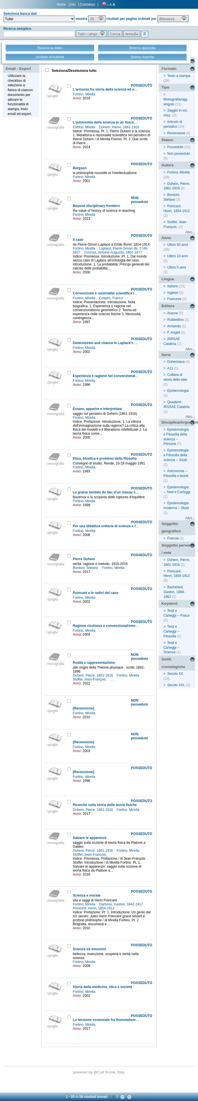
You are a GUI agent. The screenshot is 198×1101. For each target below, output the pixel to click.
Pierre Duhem (84, 559)
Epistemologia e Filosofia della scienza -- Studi (176, 455)
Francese (174, 299)
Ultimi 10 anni (177, 256)
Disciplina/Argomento (178, 422)
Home (61, 5)
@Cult (99, 1072)
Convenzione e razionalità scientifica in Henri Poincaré (117, 293)
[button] (97, 18)
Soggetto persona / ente (177, 549)
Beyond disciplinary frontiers (96, 206)
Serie (166, 355)
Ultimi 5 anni (176, 267)
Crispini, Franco (111, 298)
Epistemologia (178, 391)
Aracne (172, 313)
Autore (167, 165)
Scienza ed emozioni (89, 949)
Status (167, 140)
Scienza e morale (86, 895)
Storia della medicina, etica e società (102, 987)
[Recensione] (83, 708)
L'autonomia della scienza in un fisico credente (111, 122)
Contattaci (87, 5)
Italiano (172, 286)
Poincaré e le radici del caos (96, 593)
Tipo (165, 87)
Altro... (190, 232)
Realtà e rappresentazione (94, 663)
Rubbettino (175, 320)
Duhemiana (176, 362)
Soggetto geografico (171, 527)
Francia (173, 538)
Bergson (80, 168)
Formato (168, 68)
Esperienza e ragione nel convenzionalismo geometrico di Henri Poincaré (132, 376)
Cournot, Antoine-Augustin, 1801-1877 (113, 252)
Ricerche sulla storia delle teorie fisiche (105, 805)
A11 (170, 368)
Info (73, 5)
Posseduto (175, 147)
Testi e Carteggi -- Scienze (171, 647)
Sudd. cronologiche (173, 663)
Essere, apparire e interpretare (97, 409)
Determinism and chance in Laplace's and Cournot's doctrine (122, 343)
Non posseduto (178, 154)
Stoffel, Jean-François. (90, 679)
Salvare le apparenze (90, 838)
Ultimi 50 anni (177, 245)
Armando (174, 326)
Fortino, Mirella (84, 94)
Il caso (78, 240)
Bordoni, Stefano (86, 568)
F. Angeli (173, 332)
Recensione (176, 133)
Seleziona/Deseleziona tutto (73, 71)
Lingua (167, 279)
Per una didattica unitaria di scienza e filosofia (110, 526)
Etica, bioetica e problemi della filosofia (105, 459)
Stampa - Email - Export (18, 65)
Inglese (172, 293)
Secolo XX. (175, 674)
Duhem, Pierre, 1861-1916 (119, 127)
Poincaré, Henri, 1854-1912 (94, 908)
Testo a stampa (178, 76)
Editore (167, 306)
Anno (166, 238)
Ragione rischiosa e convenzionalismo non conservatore (119, 626)
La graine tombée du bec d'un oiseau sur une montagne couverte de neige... (134, 492)
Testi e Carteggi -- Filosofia (171, 631)
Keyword (169, 603)
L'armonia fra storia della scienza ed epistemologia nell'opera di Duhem (131, 89)
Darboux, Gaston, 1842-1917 (121, 904)
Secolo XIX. (176, 685)
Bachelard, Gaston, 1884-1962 (174, 592)
